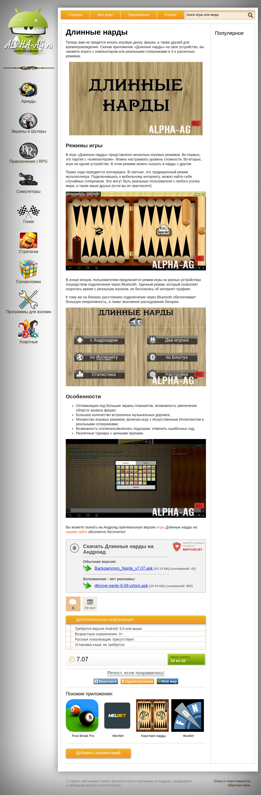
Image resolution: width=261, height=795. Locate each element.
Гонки (28, 211)
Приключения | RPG (29, 151)
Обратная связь (239, 785)
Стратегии (28, 241)
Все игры (105, 15)
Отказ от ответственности (232, 781)
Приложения (138, 15)
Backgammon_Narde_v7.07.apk (124, 568)
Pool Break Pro (83, 736)
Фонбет (188, 736)
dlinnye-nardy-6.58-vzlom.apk (121, 586)
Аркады (28, 91)
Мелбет (118, 736)
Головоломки (28, 271)
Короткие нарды (153, 736)
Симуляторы (29, 181)
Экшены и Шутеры (28, 121)
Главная (75, 15)
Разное (170, 15)
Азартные (28, 331)
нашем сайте (76, 532)
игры (161, 527)
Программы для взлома (28, 301)
